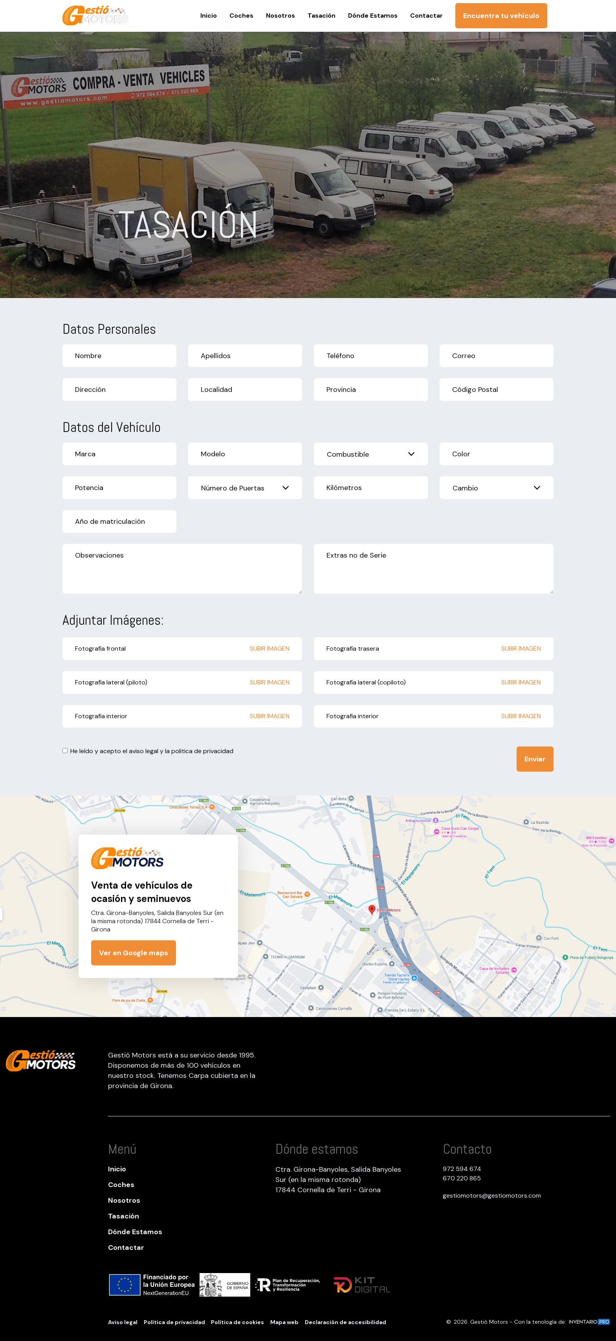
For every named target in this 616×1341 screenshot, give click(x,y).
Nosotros (124, 1200)
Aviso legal (123, 1322)
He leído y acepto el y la (147, 751)
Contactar (126, 1247)
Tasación (123, 1216)
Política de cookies (237, 1322)
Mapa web (284, 1322)
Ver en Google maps (133, 953)
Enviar (535, 759)
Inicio (117, 1169)
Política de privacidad (174, 1322)
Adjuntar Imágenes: (113, 620)
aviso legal (143, 751)
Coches (121, 1184)
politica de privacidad (202, 751)
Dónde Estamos (135, 1232)
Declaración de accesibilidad (345, 1322)
